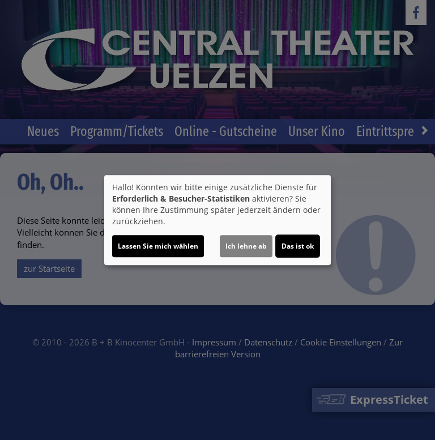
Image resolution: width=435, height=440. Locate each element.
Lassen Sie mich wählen (158, 246)
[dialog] (217, 220)
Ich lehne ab (246, 246)
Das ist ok (298, 246)
